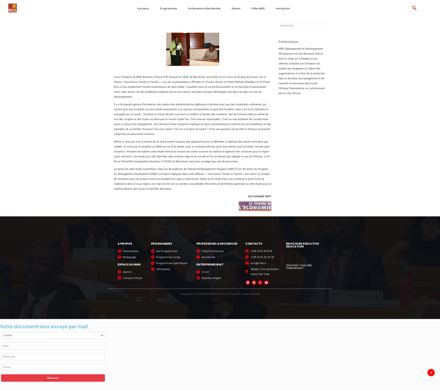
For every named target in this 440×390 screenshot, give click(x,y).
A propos (143, 8)
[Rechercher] (302, 25)
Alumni (236, 8)
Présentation (288, 42)
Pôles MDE (258, 8)
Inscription (283, 8)
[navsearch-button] (415, 8)
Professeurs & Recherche (204, 8)
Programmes (168, 8)
